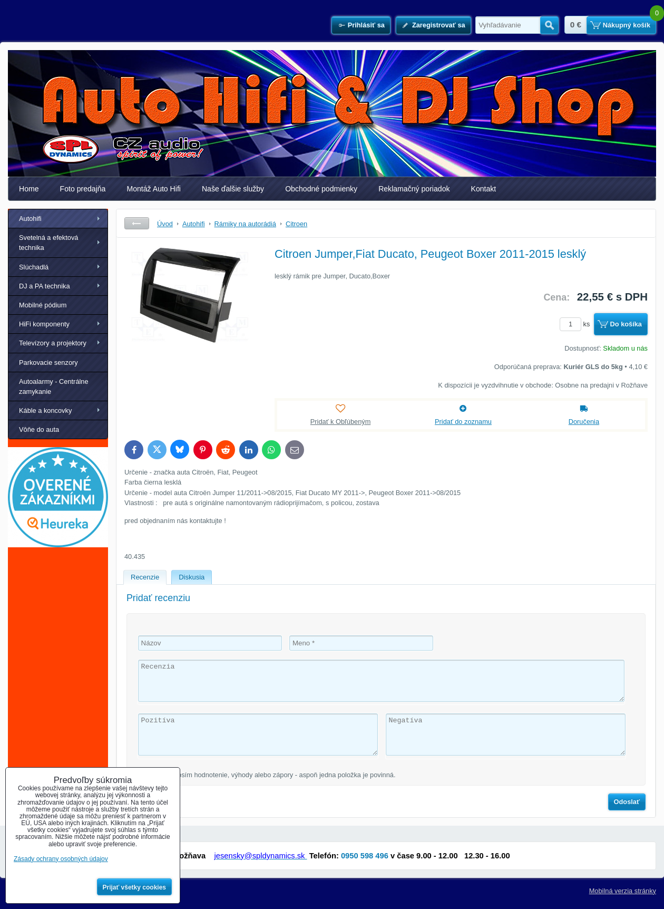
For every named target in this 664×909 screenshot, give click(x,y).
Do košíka (626, 324)
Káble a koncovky (45, 410)
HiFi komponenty (44, 324)
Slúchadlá (33, 267)
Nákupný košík (626, 25)
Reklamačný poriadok (414, 189)
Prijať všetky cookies (135, 887)
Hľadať (549, 25)
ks (576, 324)
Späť (136, 223)
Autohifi (30, 219)
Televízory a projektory (52, 343)
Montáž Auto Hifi (153, 189)
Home (29, 189)
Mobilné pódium (42, 305)
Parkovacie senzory (48, 362)
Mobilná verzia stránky (622, 891)
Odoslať (627, 802)
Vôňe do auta (39, 429)
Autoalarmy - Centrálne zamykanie (54, 386)
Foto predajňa (83, 189)
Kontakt (483, 189)
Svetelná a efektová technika (48, 243)
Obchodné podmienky (321, 189)
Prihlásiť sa (366, 25)
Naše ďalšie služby (233, 189)
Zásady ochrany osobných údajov (61, 859)
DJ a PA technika (44, 286)
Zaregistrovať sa (438, 25)
